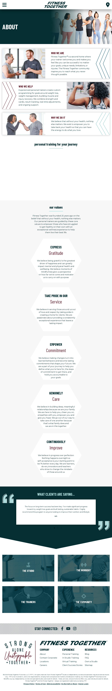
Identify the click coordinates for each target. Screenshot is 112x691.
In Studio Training (70, 658)
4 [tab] (61, 528)
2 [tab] (54, 528)
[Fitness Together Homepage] (56, 4)
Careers (43, 665)
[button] (108, 4)
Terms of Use (40, 684)
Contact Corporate (48, 658)
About (43, 654)
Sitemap (89, 665)
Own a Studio (91, 661)
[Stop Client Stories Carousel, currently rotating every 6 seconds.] (56, 531)
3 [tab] (58, 528)
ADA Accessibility (53, 684)
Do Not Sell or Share (69, 684)
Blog (87, 654)
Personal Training (70, 654)
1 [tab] (51, 528)
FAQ (87, 658)
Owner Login (83, 684)
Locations (44, 661)
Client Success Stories (72, 665)
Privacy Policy (29, 684)
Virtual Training (69, 661)
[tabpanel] (56, 512)
